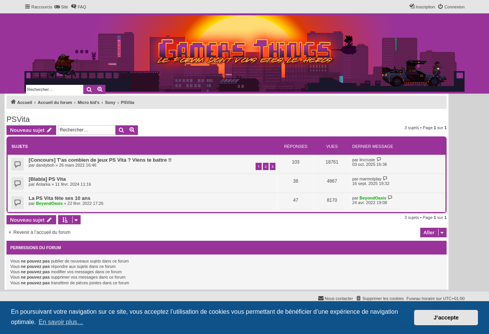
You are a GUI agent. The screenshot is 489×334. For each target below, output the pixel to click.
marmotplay (370, 179)
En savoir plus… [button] (61, 322)
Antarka (43, 184)
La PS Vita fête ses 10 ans (60, 198)
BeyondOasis (49, 203)
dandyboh (45, 165)
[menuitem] (61, 6)
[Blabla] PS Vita (47, 179)
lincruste (367, 159)
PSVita (18, 119)
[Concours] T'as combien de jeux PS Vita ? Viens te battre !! (100, 160)
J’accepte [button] (446, 318)
